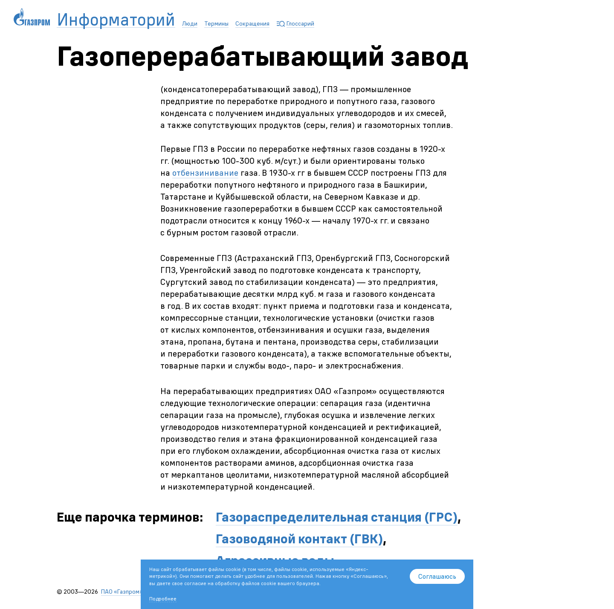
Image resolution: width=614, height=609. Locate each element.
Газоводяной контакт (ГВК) (299, 539)
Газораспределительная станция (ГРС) (337, 517)
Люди (189, 23)
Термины (216, 23)
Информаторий (116, 20)
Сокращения (252, 23)
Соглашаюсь (437, 576)
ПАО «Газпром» (122, 591)
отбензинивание (205, 172)
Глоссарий (300, 23)
